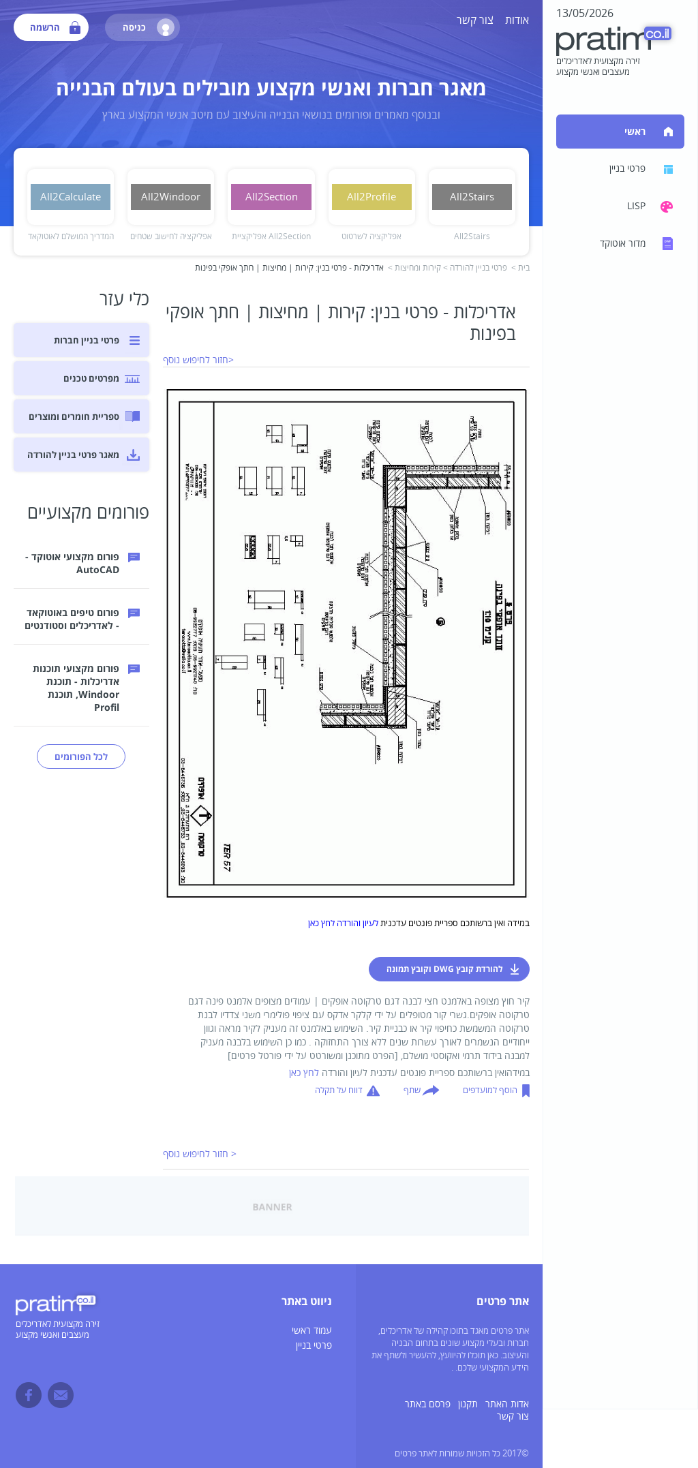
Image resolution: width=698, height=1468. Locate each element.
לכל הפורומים (81, 756)
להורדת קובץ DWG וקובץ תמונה (444, 969)
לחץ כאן (304, 1073)
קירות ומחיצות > (414, 268)
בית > (520, 268)
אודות (517, 20)
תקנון (468, 1404)
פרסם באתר (428, 1404)
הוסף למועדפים (490, 1090)
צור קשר (475, 20)
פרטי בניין (314, 1345)
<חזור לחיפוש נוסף (198, 360)
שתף (412, 1090)
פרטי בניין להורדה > (475, 268)
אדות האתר (507, 1404)
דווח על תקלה (339, 1090)
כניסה (148, 27)
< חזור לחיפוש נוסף (200, 1154)
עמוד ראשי (312, 1330)
